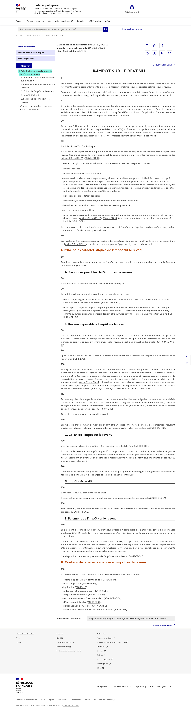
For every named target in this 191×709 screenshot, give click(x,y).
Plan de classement (33, 35)
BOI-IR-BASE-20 (137, 405)
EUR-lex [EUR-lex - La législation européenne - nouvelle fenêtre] (100, 655)
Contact (19, 642)
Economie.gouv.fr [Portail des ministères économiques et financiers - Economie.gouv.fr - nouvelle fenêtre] (103, 659)
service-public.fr (121, 686)
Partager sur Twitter (154, 53)
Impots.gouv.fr (102, 663)
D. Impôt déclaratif (30, 95)
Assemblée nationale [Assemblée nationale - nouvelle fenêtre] (105, 638)
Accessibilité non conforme (26, 700)
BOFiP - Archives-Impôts (99, 21)
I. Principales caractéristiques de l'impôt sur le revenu (35, 73)
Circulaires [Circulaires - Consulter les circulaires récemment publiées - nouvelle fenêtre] (101, 646)
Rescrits (80, 21)
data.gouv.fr (163, 686)
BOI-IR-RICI (100, 590)
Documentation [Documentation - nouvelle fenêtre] (63, 646)
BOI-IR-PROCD (81, 511)
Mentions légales (47, 700)
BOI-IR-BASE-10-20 (154, 402)
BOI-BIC (136, 388)
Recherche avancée (132, 28)
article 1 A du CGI (71, 146)
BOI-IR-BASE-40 (104, 408)
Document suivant (162, 64)
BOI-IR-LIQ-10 (114, 471)
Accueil (19, 21)
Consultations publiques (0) (60, 21)
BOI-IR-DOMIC (157, 428)
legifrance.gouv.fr (143, 686)
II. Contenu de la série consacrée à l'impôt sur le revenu (35, 108)
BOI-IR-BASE (79, 358)
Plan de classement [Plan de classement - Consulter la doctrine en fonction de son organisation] (35, 21)
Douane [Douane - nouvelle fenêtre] (100, 651)
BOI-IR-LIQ (142, 446)
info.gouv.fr (102, 686)
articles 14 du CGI (89, 218)
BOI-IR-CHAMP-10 (110, 302)
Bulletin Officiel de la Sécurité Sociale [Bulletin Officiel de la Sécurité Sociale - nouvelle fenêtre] (111, 642)
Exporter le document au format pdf (147, 45)
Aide (17, 638)
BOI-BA (147, 388)
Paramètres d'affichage (106, 700)
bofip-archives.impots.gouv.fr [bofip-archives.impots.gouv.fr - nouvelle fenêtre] (68, 651)
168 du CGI (91, 158)
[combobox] (60, 29)
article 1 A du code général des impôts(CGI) (100, 129)
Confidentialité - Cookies (80, 700)
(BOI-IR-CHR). (120, 609)
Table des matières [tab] (26, 46)
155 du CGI (108, 218)
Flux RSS (60, 638)
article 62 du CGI (87, 382)
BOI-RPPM (106, 388)
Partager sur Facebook (147, 53)
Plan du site (62, 700)
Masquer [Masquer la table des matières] (25, 65)
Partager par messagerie (169, 53)
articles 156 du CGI (70, 158)
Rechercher (105, 29)
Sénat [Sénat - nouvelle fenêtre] (99, 668)
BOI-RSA (96, 388)
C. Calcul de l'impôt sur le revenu (37, 91)
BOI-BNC (126, 388)
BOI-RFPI (116, 388)
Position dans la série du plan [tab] (31, 52)
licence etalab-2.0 (70, 705)
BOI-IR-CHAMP (108, 579)
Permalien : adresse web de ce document (162, 45)
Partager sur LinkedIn (162, 53)
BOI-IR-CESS (94, 602)
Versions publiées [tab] (26, 58)
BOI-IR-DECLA (158, 498)
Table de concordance (65, 642)
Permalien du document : (69, 618)
